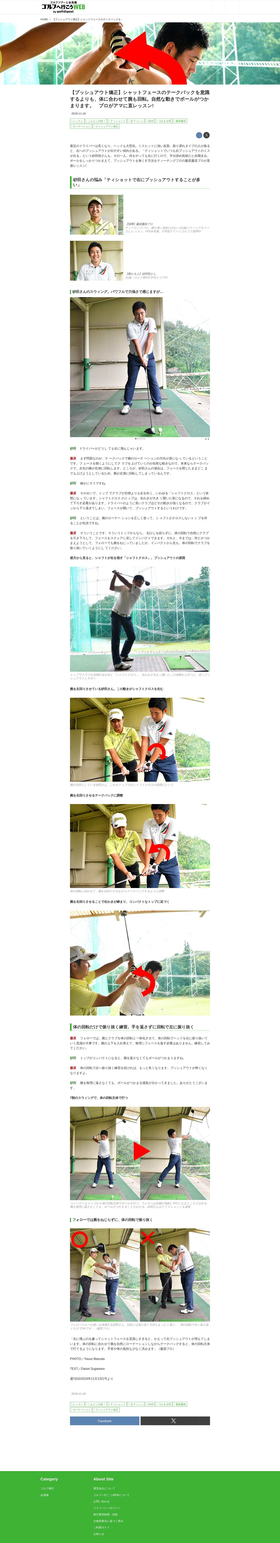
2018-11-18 (78, 113)
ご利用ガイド (101, 1527)
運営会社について (104, 1488)
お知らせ (98, 1533)
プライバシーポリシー (107, 1508)
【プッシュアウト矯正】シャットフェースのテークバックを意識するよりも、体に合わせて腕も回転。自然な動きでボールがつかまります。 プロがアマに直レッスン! (139, 99)
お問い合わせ (101, 1501)
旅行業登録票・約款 (105, 1514)
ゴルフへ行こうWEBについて (111, 1495)
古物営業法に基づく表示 (108, 1521)
